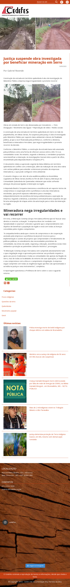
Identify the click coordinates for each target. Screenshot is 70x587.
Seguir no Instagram (35, 566)
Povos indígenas (8, 297)
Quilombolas (6, 306)
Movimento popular (9, 311)
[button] (57, 2)
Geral (4, 315)
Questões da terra (8, 301)
